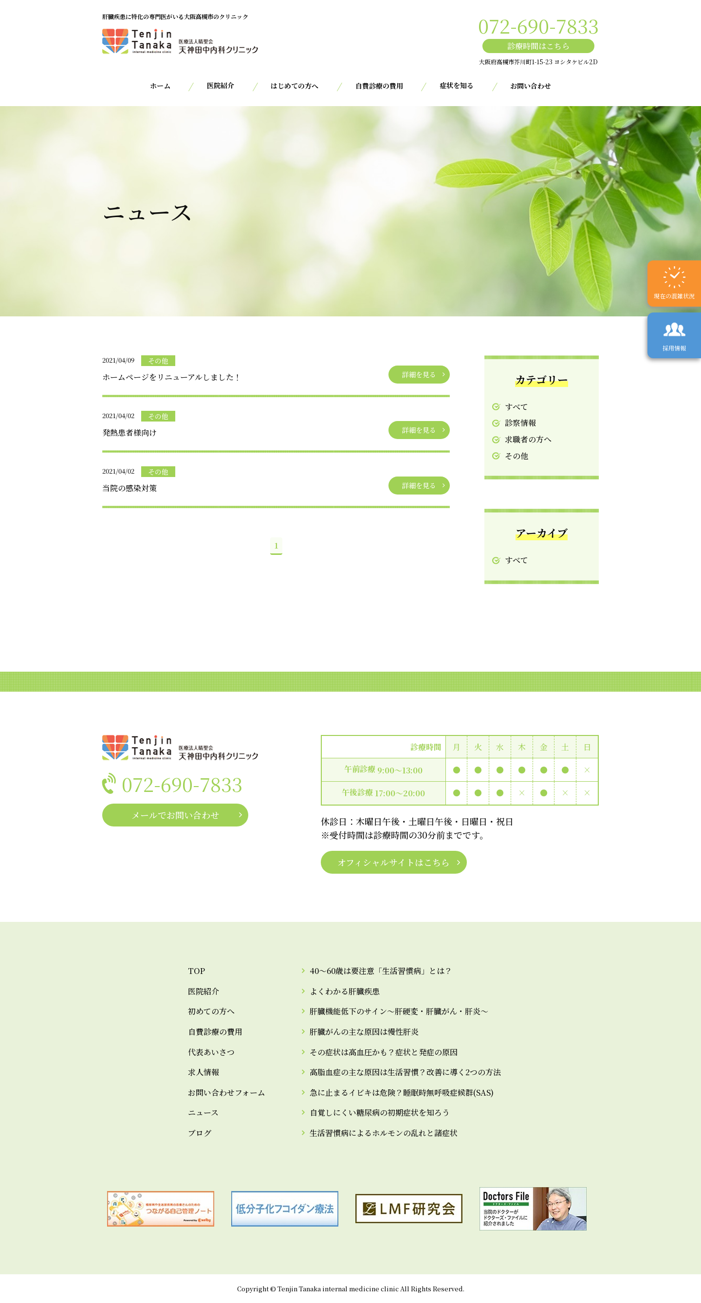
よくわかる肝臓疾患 (345, 991)
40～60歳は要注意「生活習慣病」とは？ (381, 970)
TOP (196, 970)
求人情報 (203, 1072)
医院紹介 (203, 991)
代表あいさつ (211, 1052)
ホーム (160, 86)
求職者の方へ (528, 439)
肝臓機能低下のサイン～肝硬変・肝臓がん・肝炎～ (399, 1011)
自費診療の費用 (379, 86)
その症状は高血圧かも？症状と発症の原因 (384, 1052)
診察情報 (520, 422)
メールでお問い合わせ (175, 814)
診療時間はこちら (538, 46)
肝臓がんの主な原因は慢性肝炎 (364, 1031)
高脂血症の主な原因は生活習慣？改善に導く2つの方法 (405, 1072)
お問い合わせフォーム (226, 1092)
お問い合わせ (530, 86)
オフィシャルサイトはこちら (393, 862)
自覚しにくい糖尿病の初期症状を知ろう (380, 1112)
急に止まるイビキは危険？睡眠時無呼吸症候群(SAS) (402, 1092)
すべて (516, 406)
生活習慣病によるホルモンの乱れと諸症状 (384, 1132)
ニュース (203, 1112)
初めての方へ (211, 1011)
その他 (516, 455)
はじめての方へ (294, 86)
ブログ (199, 1132)
